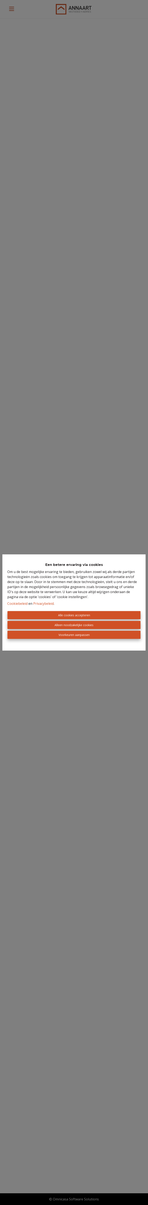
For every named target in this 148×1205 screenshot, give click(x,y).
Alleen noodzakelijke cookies (74, 625)
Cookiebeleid (17, 603)
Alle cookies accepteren (74, 615)
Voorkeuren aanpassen (74, 635)
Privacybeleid (43, 603)
